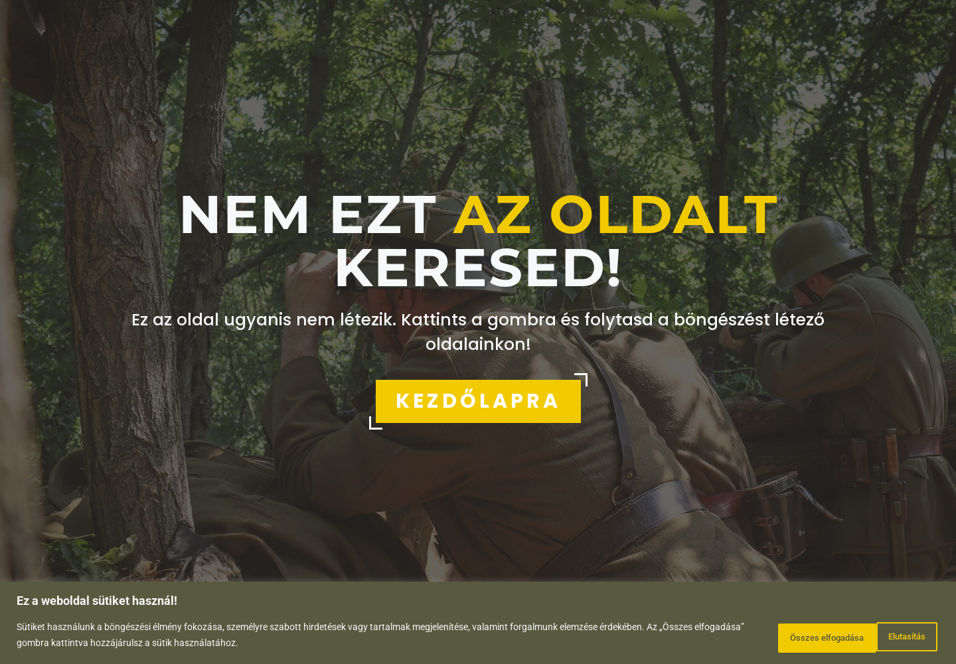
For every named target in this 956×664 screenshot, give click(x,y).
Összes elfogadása (880, 636)
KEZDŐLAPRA (478, 401)
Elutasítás (775, 636)
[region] (478, 624)
